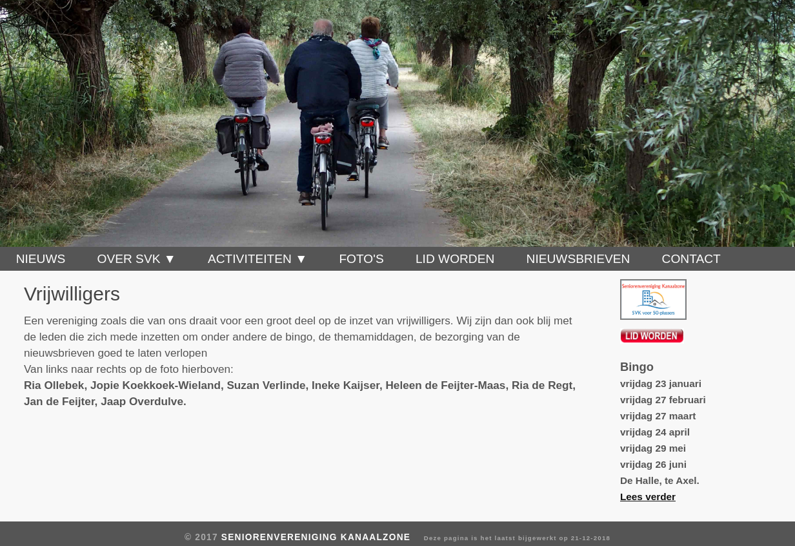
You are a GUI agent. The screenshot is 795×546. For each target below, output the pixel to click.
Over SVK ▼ (136, 259)
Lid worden (455, 259)
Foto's (361, 259)
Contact (691, 259)
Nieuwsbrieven (578, 259)
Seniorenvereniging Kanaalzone (315, 537)
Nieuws (41, 259)
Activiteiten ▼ (257, 259)
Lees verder (648, 496)
